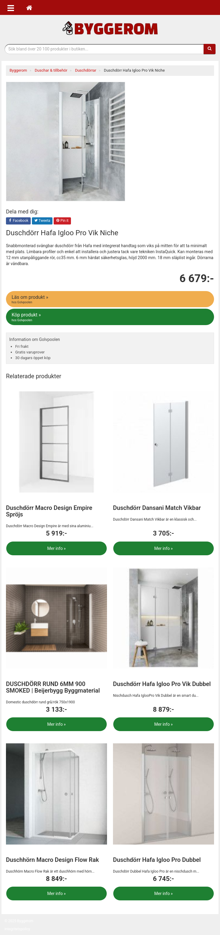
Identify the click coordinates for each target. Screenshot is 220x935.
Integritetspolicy (17, 929)
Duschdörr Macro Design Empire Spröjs (49, 511)
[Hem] (29, 7)
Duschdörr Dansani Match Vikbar (157, 507)
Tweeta (42, 221)
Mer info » (56, 548)
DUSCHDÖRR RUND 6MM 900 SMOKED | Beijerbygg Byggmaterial (53, 687)
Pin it (62, 221)
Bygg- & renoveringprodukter (110, 28)
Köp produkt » (110, 317)
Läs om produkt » (110, 299)
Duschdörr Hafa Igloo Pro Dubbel (157, 859)
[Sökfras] (104, 49)
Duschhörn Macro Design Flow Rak (52, 859)
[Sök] (210, 49)
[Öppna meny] (10, 7)
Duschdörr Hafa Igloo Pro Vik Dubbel (162, 684)
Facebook (18, 221)
